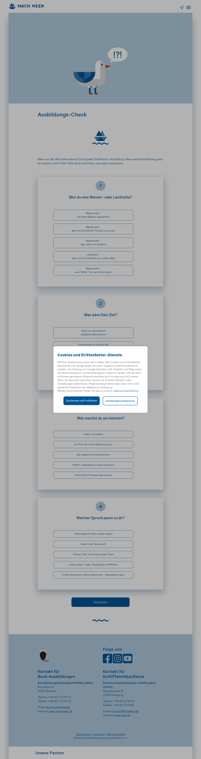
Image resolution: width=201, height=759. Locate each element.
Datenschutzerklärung (126, 390)
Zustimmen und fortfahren (81, 400)
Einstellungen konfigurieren (120, 400)
